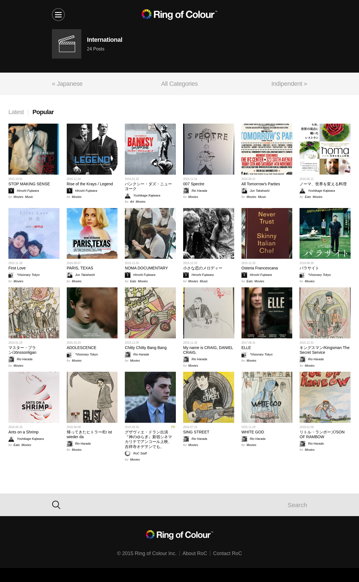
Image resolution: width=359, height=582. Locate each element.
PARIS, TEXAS (80, 268)
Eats (308, 196)
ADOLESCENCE (81, 347)
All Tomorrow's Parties (260, 184)
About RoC (195, 553)
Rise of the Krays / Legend (90, 184)
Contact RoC (227, 553)
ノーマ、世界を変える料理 (323, 184)
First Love (17, 268)
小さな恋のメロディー (202, 268)
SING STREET (196, 432)
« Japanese (67, 83)
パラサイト (309, 268)
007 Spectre (193, 184)
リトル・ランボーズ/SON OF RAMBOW (322, 434)
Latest (16, 112)
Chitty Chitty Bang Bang (146, 347)
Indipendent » (289, 83)
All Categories (179, 83)
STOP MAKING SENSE (29, 184)
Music (29, 196)
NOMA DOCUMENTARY (146, 268)
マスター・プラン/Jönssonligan (22, 350)
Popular (43, 112)
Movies (18, 196)
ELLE (246, 347)
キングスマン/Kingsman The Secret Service (324, 350)
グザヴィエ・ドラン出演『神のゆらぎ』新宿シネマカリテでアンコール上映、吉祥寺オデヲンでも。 (148, 439)
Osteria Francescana (259, 268)
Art (132, 201)
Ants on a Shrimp (23, 432)
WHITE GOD (252, 432)
